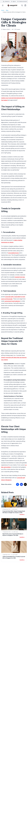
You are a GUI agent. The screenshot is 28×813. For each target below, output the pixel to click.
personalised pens (13, 253)
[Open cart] (25, 5)
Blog (7, 10)
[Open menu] (2, 5)
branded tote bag (20, 277)
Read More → (23, 514)
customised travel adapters (12, 301)
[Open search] (22, 5)
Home (2, 10)
